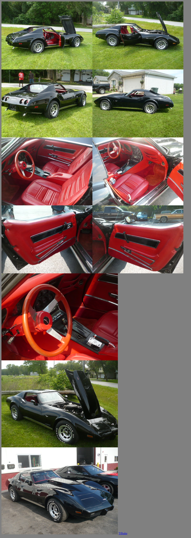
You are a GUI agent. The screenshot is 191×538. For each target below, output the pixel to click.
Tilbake (123, 533)
